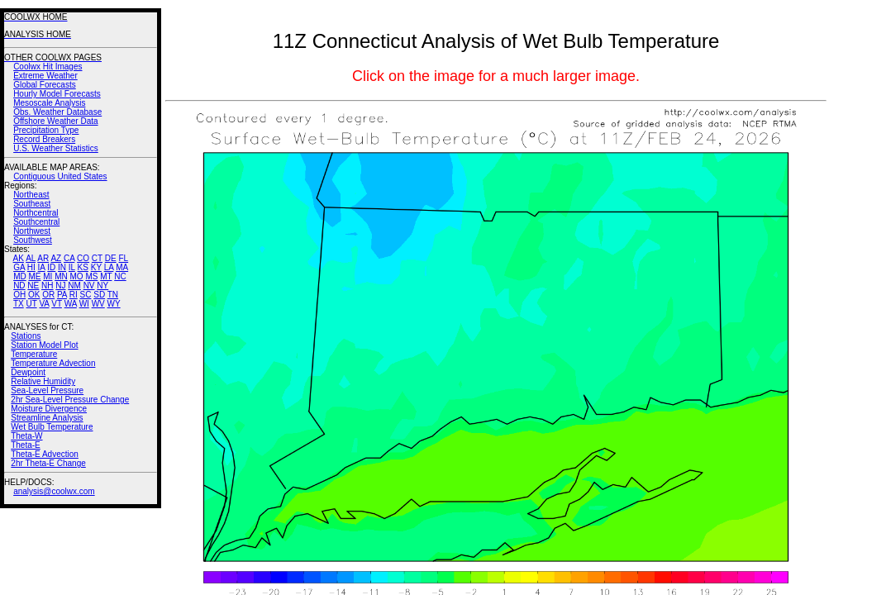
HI (31, 267)
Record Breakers (44, 139)
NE (33, 285)
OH (19, 294)
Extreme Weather (45, 75)
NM (74, 285)
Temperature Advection (53, 363)
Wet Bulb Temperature (52, 426)
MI (47, 276)
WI (84, 303)
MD (19, 276)
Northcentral (35, 212)
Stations (25, 335)
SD (99, 294)
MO (76, 276)
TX (18, 303)
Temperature (34, 354)
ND (19, 285)
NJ (60, 285)
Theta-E (25, 445)
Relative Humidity (43, 381)
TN (112, 294)
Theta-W (26, 435)
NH (47, 285)
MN (61, 276)
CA (69, 258)
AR (43, 258)
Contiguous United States (60, 176)
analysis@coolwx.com (54, 491)
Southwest (32, 240)
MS (91, 276)
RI (73, 294)
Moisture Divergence (49, 408)
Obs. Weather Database (57, 112)
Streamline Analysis (47, 417)
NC (120, 276)
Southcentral (36, 221)
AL (31, 258)
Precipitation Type (46, 130)
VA (44, 303)
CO (83, 258)
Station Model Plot (44, 345)
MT (106, 276)
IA (41, 267)
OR (48, 294)
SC (86, 294)
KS (83, 267)
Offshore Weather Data (55, 121)
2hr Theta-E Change (48, 463)
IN (62, 267)
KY (96, 267)
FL (123, 258)
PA (62, 294)
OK (34, 294)
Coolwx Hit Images (47, 66)
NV (89, 285)
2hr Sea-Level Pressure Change (70, 399)
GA (19, 267)
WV (98, 303)
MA (122, 267)
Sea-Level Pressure (47, 390)
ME (34, 276)
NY (102, 285)
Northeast (31, 194)
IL (72, 267)
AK (18, 258)
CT (97, 258)
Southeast (31, 203)
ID (51, 267)
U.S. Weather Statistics (55, 148)
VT (56, 303)
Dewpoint (28, 372)
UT (31, 303)
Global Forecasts (44, 84)
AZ (55, 258)
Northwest (31, 231)
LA (109, 267)
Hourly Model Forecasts (57, 93)
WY (114, 303)
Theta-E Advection (45, 454)
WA (70, 303)
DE (111, 258)
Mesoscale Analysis (49, 102)
